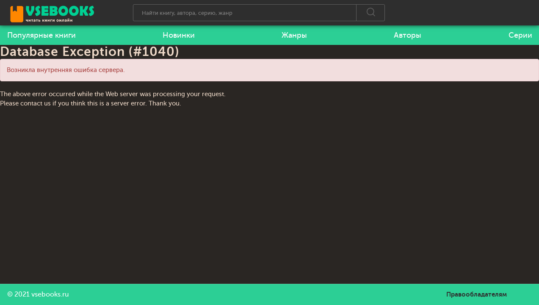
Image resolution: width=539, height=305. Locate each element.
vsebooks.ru (50, 294)
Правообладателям (476, 294)
